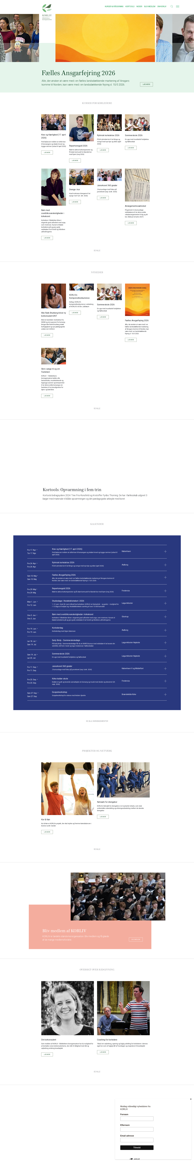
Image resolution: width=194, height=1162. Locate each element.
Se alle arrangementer (97, 719)
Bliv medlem (149, 6)
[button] (170, 6)
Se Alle (97, 249)
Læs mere (47, 150)
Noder (139, 6)
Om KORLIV (161, 6)
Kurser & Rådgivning (114, 6)
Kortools (129, 6)
